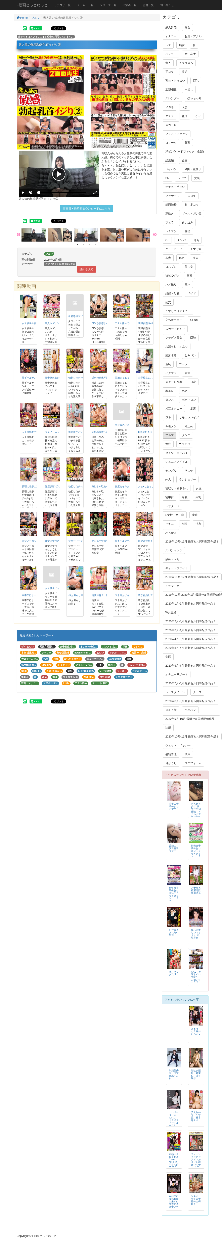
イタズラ (171, 373)
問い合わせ (167, 5)
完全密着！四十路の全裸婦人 (196, 1200)
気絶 (184, 390)
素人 (168, 62)
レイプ (182, 178)
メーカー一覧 (85, 5)
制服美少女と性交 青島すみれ (174, 1074)
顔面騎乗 (171, 204)
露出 (187, 231)
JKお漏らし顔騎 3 (78, 595)
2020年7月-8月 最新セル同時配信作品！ (190, 683)
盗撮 (184, 116)
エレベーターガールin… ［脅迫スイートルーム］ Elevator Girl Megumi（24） (174, 1124)
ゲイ (198, 116)
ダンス (169, 399)
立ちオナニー (173, 320)
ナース (197, 692)
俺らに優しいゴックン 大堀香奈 (196, 933)
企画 (184, 160)
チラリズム (186, 62)
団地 (193, 337)
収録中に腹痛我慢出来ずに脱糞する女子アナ (174, 1201)
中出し (189, 89)
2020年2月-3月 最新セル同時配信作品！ (190, 621)
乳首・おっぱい (175, 80)
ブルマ (35, 17)
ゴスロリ (184, 444)
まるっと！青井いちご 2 (196, 1031)
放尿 (195, 257)
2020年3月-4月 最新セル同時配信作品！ (190, 630)
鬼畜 (196, 240)
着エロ (169, 390)
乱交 (168, 302)
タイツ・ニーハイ (176, 452)
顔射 (189, 275)
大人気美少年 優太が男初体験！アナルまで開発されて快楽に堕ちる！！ (196, 814)
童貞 (195, 515)
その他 (189, 470)
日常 (193, 382)
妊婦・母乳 (172, 293)
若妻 (168, 257)
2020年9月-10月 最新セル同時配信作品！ (191, 718)
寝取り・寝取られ (176, 488)
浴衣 (198, 523)
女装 (197, 178)
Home (22, 17)
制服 (184, 523)
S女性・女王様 (174, 515)
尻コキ (191, 195)
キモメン (171, 426)
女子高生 (190, 54)
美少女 (189, 266)
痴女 (182, 45)
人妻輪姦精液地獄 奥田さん (197, 890)
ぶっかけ (171, 532)
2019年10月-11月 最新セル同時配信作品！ (192, 541)
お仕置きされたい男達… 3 (174, 932)
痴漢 (168, 444)
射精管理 (171, 754)
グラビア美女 (173, 337)
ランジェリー (187, 479)
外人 (168, 479)
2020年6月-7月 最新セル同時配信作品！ (190, 665)
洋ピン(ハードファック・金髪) (184, 151)
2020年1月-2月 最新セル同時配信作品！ (190, 603)
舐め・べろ (172, 559)
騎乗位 (169, 497)
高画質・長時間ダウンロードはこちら (86, 208)
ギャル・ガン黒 (192, 213)
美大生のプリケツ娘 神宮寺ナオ (196, 1116)
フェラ (169, 222)
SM (167, 178)
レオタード (172, 506)
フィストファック (176, 133)
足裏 (193, 408)
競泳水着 (171, 355)
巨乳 (196, 80)
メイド (191, 293)
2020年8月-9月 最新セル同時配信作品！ (190, 701)
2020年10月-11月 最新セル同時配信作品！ (192, 736)
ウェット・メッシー (178, 745)
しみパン (190, 355)
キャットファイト (176, 568)
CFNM (194, 320)
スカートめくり (175, 328)
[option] (34, 235)
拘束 (187, 754)
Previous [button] (18, 235)
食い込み (187, 222)
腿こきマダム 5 (174, 973)
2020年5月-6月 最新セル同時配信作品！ (190, 647)
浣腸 (168, 727)
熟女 (187, 27)
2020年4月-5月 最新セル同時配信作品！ (190, 639)
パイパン (171, 169)
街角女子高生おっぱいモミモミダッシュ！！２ (174, 894)
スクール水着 (173, 382)
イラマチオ (172, 585)
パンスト (171, 54)
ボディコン (189, 399)
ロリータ (171, 142)
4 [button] (96, 245)
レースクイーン (175, 692)
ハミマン (171, 231)
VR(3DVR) (172, 275)
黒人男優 (171, 27)
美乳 (198, 497)
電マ (187, 284)
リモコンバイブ (189, 417)
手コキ (169, 71)
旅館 (187, 373)
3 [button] (90, 245)
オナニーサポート (176, 674)
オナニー (171, 36)
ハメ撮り (171, 284)
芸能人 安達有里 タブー (174, 848)
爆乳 (184, 497)
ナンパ (181, 240)
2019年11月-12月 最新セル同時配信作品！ (192, 577)
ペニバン (190, 710)
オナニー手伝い (175, 187)
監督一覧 (148, 5)
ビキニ (169, 523)
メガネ (169, 107)
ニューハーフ (173, 249)
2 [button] (84, 245)
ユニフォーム (193, 763)
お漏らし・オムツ (176, 346)
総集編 (169, 160)
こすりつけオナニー (178, 311)
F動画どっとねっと (32, 5)
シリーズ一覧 (108, 5)
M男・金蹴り (193, 169)
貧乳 (187, 142)
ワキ (168, 417)
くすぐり (196, 249)
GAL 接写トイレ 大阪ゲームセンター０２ (197, 977)
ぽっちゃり (194, 98)
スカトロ (171, 125)
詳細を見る (87, 269)
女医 (199, 488)
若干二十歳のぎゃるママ (174, 806)
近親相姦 (171, 89)
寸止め (189, 426)
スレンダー (172, 98)
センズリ (171, 470)
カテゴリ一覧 (62, 5)
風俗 (182, 257)
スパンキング (173, 550)
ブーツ (183, 364)
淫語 (184, 71)
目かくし (171, 763)
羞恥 (168, 364)
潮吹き (169, 213)
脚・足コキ (192, 204)
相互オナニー (173, 408)
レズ (168, 45)
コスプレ (171, 266)
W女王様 (170, 612)
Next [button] (155, 235)
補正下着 (171, 710)
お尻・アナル (193, 36)
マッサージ (172, 195)
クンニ (186, 435)
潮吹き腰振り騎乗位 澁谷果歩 (196, 1074)
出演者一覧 (130, 5)
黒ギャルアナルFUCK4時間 (129, 540)
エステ (169, 116)
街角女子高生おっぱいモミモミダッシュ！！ (196, 851)
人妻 (184, 107)
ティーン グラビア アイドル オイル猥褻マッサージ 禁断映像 (196, 1162)
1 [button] (78, 245)
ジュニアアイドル (176, 461)
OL (167, 240)
